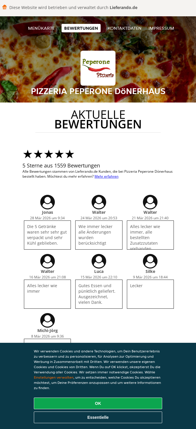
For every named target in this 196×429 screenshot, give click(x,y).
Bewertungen (81, 28)
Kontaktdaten (124, 28)
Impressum (161, 28)
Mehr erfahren (106, 176)
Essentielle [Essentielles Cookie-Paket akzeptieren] (97, 417)
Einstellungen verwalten (54, 377)
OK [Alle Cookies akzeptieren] (98, 403)
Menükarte (41, 28)
